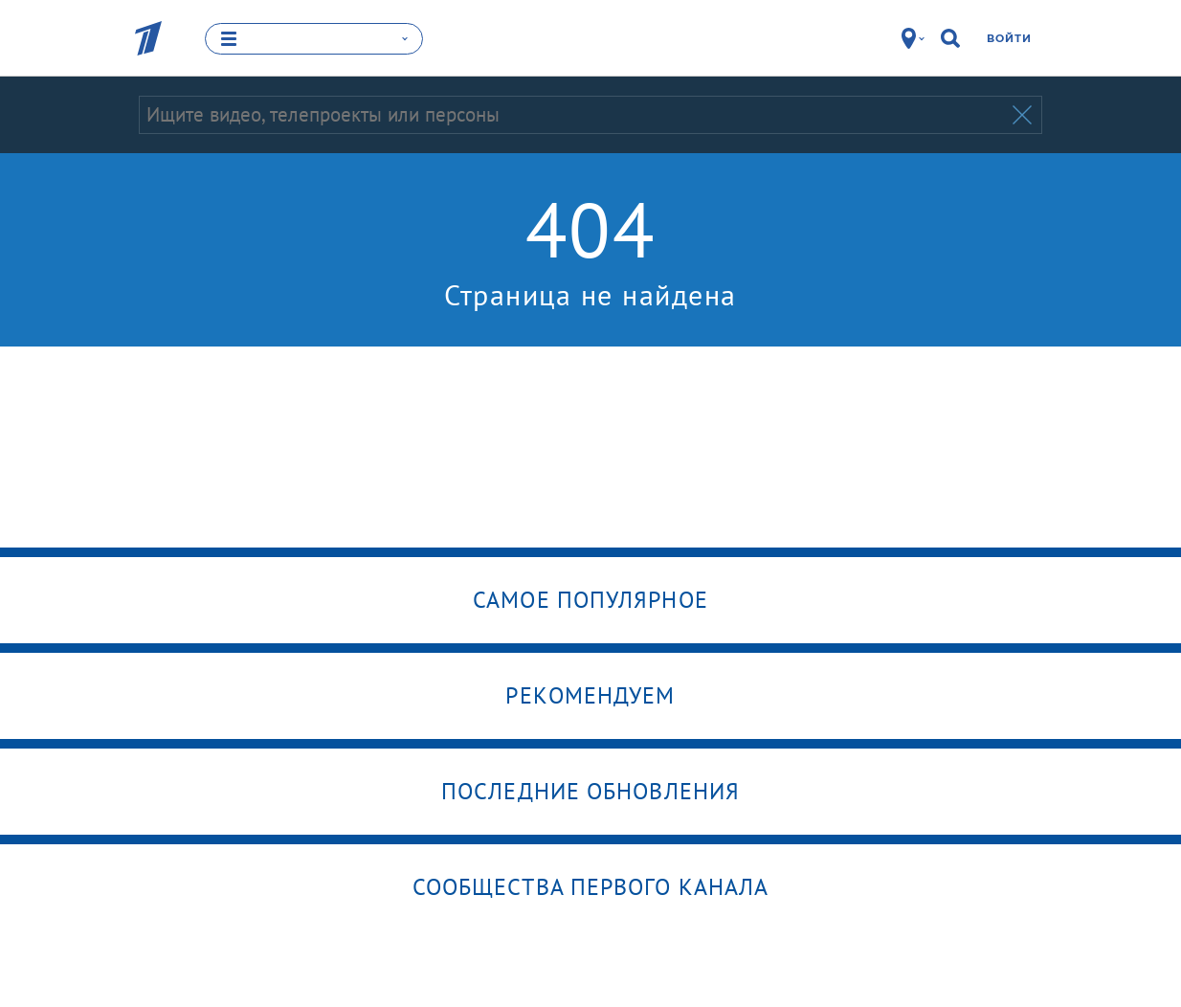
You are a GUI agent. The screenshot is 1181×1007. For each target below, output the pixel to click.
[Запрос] (574, 115)
